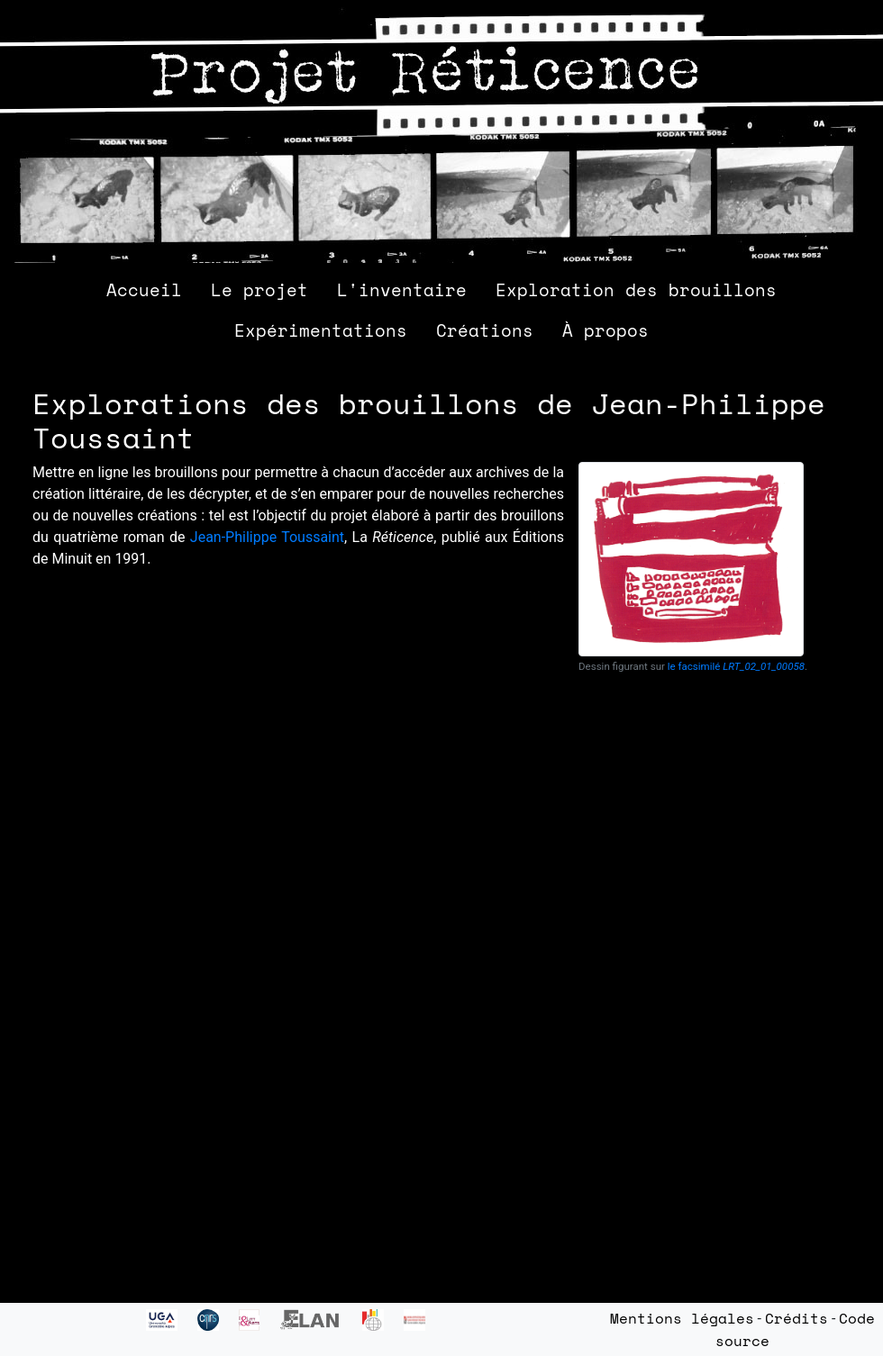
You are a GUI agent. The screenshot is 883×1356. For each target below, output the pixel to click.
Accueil (144, 289)
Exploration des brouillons (636, 289)
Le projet (259, 289)
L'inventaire (402, 289)
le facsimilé (736, 666)
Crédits (796, 1318)
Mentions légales (682, 1318)
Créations (484, 330)
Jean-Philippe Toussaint (267, 537)
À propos (605, 330)
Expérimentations (320, 330)
